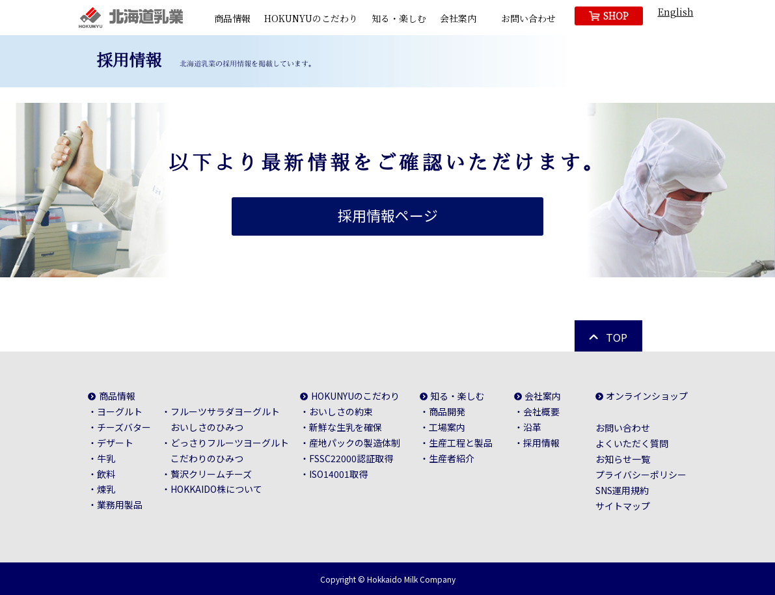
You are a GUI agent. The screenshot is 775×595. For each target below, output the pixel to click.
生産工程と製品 (461, 442)
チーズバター (124, 427)
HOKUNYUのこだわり (311, 18)
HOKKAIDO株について (216, 488)
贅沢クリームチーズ (211, 473)
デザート (115, 442)
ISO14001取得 (338, 473)
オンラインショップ (647, 395)
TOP (616, 337)
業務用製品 (120, 504)
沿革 (532, 427)
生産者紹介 (451, 457)
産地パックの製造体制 (354, 442)
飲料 (106, 473)
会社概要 (541, 411)
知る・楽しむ (399, 18)
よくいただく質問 (631, 443)
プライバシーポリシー (641, 474)
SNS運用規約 (622, 490)
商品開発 (447, 411)
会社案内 (458, 18)
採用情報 (541, 442)
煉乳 (106, 488)
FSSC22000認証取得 (351, 457)
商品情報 (232, 18)
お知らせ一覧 (622, 458)
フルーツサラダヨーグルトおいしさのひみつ (225, 419)
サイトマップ (622, 505)
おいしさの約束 (341, 411)
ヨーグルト (120, 411)
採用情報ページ (388, 215)
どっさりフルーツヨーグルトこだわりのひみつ (229, 450)
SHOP (616, 15)
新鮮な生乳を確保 (345, 427)
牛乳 (106, 457)
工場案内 (447, 427)
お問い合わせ (528, 18)
